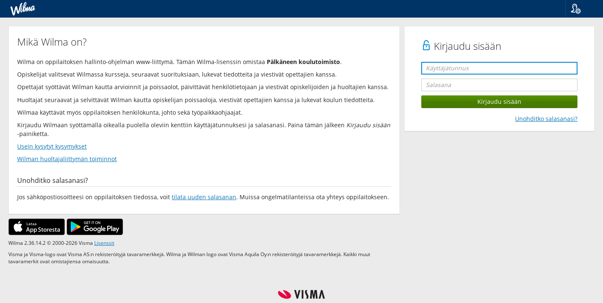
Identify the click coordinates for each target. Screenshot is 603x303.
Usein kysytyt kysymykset (52, 146)
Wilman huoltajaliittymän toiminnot (67, 159)
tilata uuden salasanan (204, 197)
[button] (581, 9)
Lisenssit (104, 242)
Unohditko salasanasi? (546, 119)
